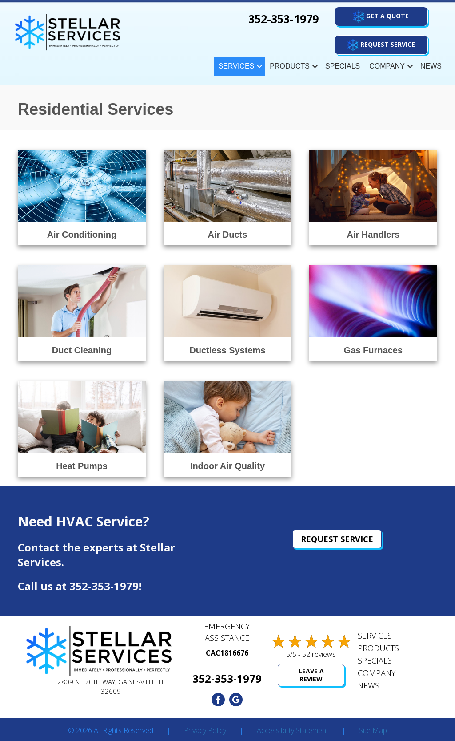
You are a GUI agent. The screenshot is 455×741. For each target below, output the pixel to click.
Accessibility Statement (292, 730)
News (431, 66)
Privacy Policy (205, 730)
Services (237, 66)
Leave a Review (311, 675)
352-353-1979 (104, 586)
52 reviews (319, 654)
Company (387, 66)
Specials (342, 66)
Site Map (373, 730)
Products (290, 66)
